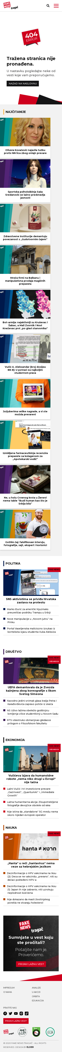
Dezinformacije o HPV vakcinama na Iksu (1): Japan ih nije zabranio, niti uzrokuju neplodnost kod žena (31, 889)
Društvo (14, 652)
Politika (13, 563)
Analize (36, 987)
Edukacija (38, 1000)
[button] (56, 6)
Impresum (9, 987)
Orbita (36, 996)
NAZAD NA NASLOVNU (23, 83)
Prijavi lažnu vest (31, 964)
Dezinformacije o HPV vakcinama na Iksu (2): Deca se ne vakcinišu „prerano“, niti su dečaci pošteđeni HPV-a (32, 876)
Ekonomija (15, 740)
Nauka (11, 828)
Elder (30, 1047)
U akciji (36, 992)
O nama (7, 992)
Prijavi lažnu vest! (16, 1021)
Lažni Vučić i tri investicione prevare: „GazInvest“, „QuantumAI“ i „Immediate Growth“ (30, 792)
